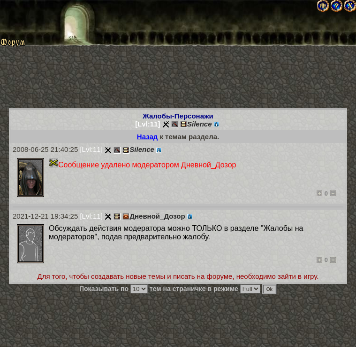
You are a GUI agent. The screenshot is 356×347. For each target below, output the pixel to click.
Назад (147, 137)
